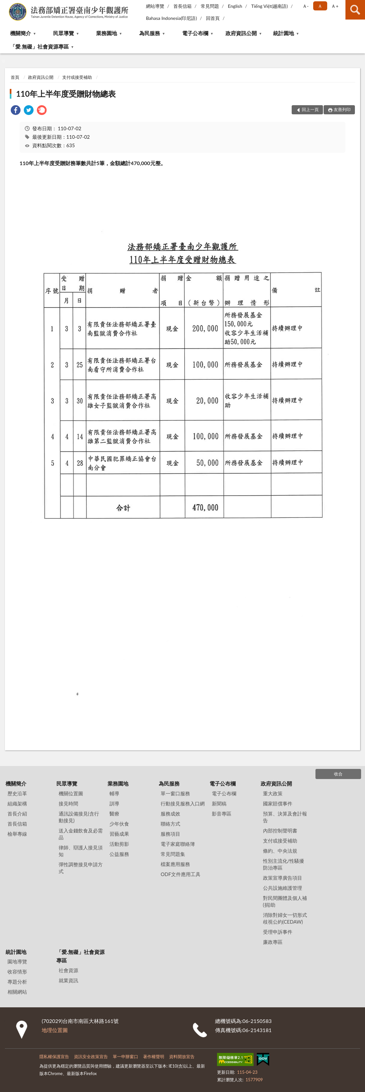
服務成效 (170, 813)
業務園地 (106, 33)
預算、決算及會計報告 (285, 817)
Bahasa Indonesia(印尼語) (171, 18)
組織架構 (17, 803)
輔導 (114, 793)
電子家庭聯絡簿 (178, 844)
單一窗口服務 (175, 793)
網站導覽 (155, 6)
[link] (16, 111)
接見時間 (68, 803)
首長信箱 (182, 6)
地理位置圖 (55, 1030)
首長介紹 (17, 813)
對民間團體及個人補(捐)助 (285, 901)
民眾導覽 (63, 33)
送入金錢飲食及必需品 (81, 834)
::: (5, 4)
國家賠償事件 (277, 803)
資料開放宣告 (182, 1056)
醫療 (114, 813)
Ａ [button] (320, 6)
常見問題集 (173, 854)
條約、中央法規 (280, 851)
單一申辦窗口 (125, 1056)
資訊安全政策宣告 (91, 1056)
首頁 (15, 77)
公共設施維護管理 (282, 888)
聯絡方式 (170, 824)
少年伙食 (119, 824)
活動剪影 (119, 844)
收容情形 (17, 971)
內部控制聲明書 (280, 830)
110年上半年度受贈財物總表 (66, 93)
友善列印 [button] (342, 109)
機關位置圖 (71, 793)
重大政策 (273, 793)
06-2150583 (256, 1021)
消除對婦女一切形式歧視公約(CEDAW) (285, 918)
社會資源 (68, 970)
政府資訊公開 (241, 33)
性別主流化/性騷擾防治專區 (283, 864)
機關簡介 (20, 33)
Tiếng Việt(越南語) (269, 6)
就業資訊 (68, 980)
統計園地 (283, 33)
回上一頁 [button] (310, 109)
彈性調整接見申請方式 (81, 867)
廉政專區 (273, 942)
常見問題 (210, 6)
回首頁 (213, 18)
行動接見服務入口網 (183, 803)
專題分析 (17, 982)
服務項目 (170, 834)
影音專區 (221, 813)
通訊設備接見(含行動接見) (79, 817)
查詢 (355, 10)
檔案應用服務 (175, 864)
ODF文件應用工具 (180, 874)
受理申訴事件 (277, 932)
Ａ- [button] (305, 6)
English (235, 6)
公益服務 (119, 854)
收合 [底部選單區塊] (338, 773)
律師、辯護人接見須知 (81, 850)
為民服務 (149, 33)
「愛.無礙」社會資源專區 (39, 46)
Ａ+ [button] (334, 6)
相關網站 (17, 992)
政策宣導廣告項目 (282, 878)
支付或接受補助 (77, 77)
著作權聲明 (153, 1056)
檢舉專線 (17, 834)
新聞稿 (219, 803)
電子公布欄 (195, 33)
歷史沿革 (17, 793)
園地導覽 (17, 961)
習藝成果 (119, 834)
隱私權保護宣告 (54, 1056)
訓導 (114, 803)
